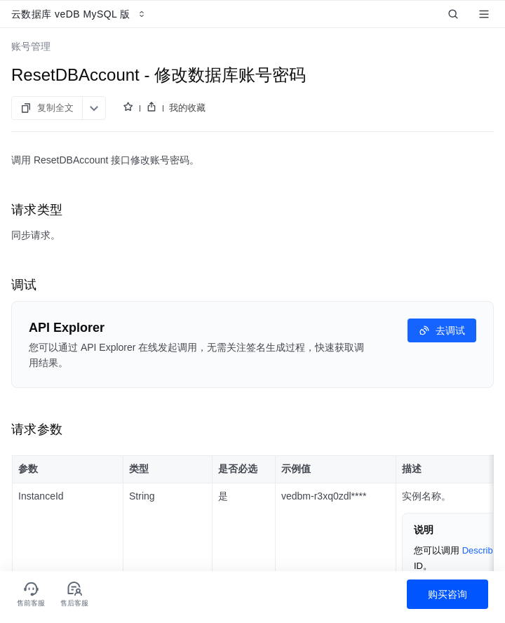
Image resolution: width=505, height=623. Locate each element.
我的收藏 (187, 107)
